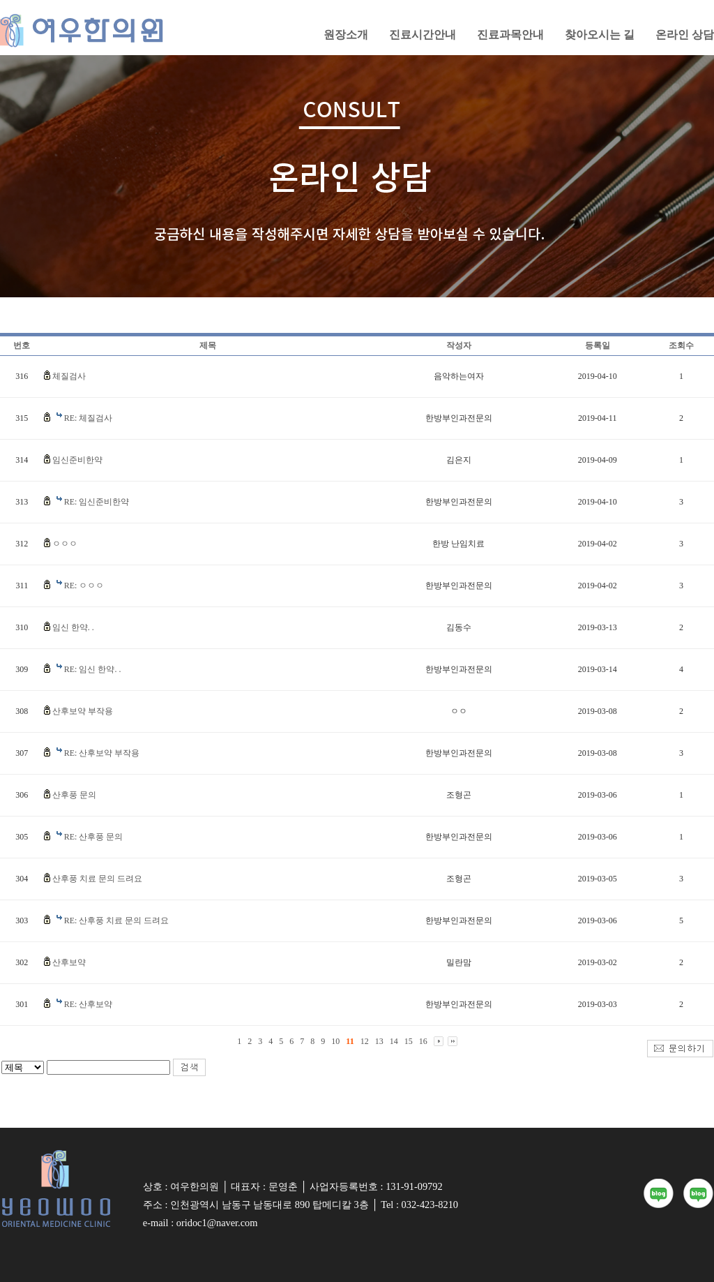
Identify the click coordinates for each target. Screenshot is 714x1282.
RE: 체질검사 (88, 418)
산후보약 (69, 962)
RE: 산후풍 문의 (93, 837)
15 (408, 1041)
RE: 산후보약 (88, 1004)
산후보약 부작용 (82, 711)
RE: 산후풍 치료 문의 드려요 (116, 920)
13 (379, 1041)
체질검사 (69, 376)
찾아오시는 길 (600, 34)
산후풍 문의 (74, 795)
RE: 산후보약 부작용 (102, 753)
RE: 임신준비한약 (97, 502)
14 (394, 1041)
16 (423, 1041)
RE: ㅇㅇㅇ (84, 585)
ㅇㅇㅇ (64, 544)
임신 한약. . (73, 627)
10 (335, 1041)
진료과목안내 (510, 34)
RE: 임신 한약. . (92, 669)
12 (364, 1041)
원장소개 (346, 34)
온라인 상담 (684, 34)
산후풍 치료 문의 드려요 (97, 879)
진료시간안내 (422, 34)
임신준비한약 (77, 460)
